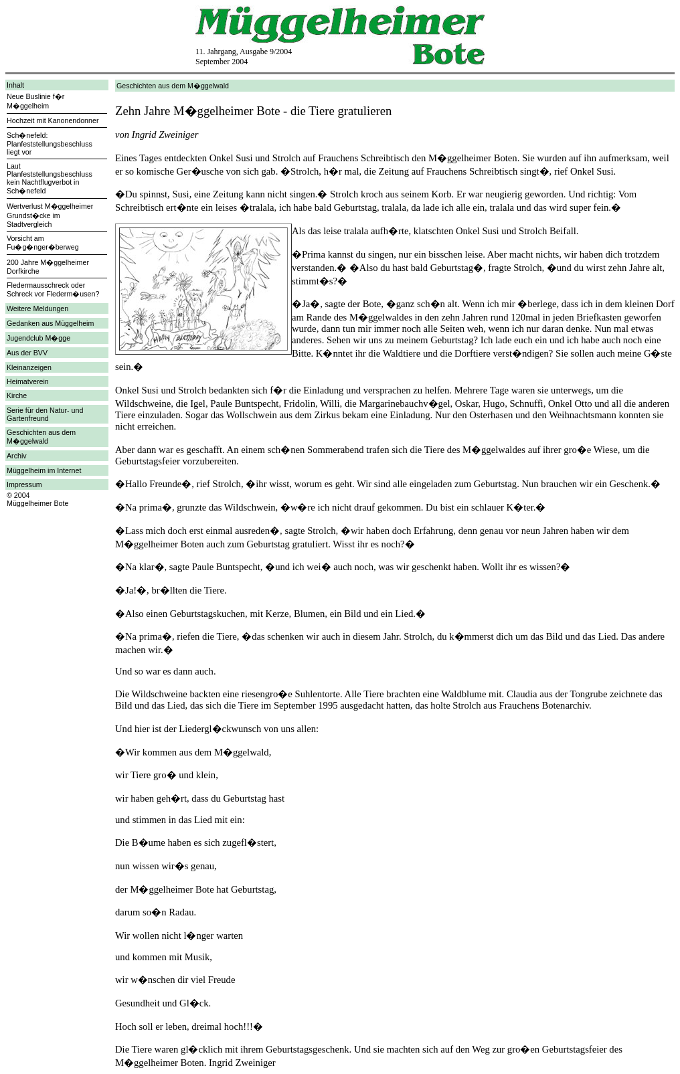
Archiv (17, 456)
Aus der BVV (27, 353)
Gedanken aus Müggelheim (50, 323)
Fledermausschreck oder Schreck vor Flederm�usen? (53, 289)
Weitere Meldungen (37, 308)
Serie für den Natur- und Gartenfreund (45, 414)
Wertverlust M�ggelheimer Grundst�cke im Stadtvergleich (50, 215)
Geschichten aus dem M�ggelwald (41, 436)
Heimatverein (28, 381)
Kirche (17, 395)
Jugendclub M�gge (38, 338)
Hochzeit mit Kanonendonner (52, 120)
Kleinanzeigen (29, 367)
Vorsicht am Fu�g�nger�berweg (43, 242)
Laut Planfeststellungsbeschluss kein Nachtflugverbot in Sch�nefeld (49, 178)
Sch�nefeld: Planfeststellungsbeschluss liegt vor (49, 143)
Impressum (24, 484)
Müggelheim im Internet (44, 470)
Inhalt (15, 85)
